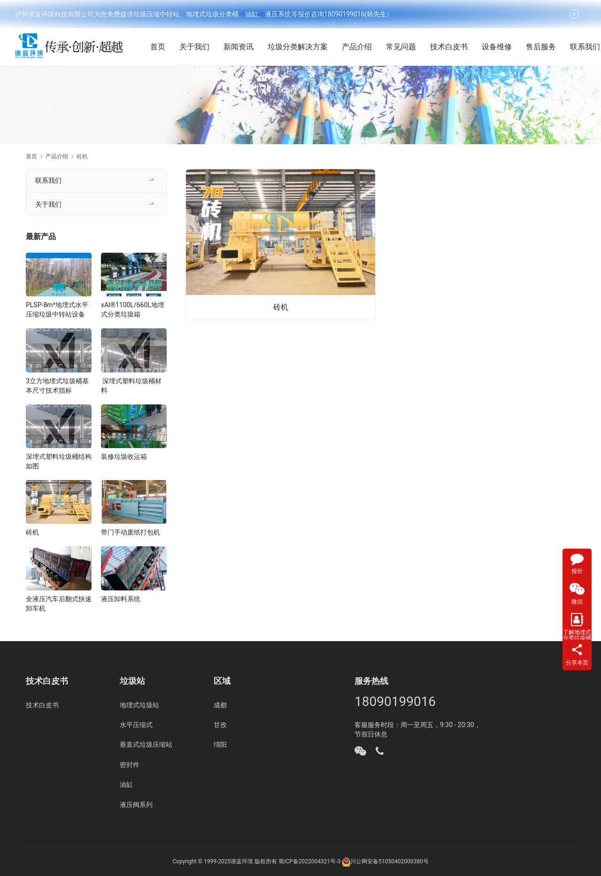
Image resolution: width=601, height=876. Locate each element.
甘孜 (220, 725)
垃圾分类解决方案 (308, 46)
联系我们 (48, 180)
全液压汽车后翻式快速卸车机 (59, 603)
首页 (168, 46)
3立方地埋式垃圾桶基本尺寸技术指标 (57, 385)
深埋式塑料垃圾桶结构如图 (59, 461)
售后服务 (552, 46)
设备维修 (508, 46)
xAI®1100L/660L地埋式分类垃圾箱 (132, 309)
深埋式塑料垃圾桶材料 (131, 385)
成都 (220, 705)
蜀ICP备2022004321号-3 (309, 861)
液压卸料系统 (120, 599)
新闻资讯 (249, 46)
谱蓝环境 (242, 861)
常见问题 (412, 46)
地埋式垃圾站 (139, 705)
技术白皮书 (459, 46)
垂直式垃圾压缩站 (146, 744)
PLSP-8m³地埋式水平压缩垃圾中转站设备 (57, 309)
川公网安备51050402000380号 (389, 861)
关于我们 (205, 46)
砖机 (280, 306)
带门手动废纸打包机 (130, 532)
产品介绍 (368, 46)
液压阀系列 (136, 804)
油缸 (126, 784)
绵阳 (220, 744)
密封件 (129, 764)
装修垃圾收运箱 (124, 456)
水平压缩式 (136, 725)
